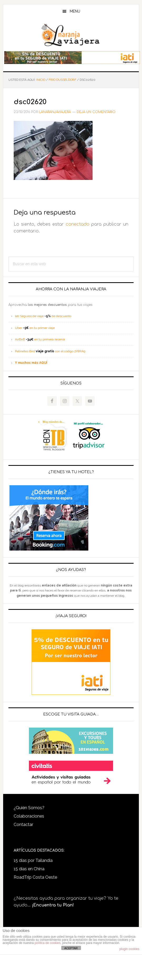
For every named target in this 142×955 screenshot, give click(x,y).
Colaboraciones (29, 816)
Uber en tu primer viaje (35, 328)
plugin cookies (129, 949)
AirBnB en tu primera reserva (40, 339)
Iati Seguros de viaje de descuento (43, 316)
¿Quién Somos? (29, 807)
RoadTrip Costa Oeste (35, 877)
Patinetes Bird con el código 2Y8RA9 (50, 351)
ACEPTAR (71, 948)
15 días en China (29, 868)
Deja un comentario (96, 112)
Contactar (23, 824)
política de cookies (47, 943)
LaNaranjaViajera (71, 35)
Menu (75, 11)
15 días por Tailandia (33, 860)
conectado (77, 224)
